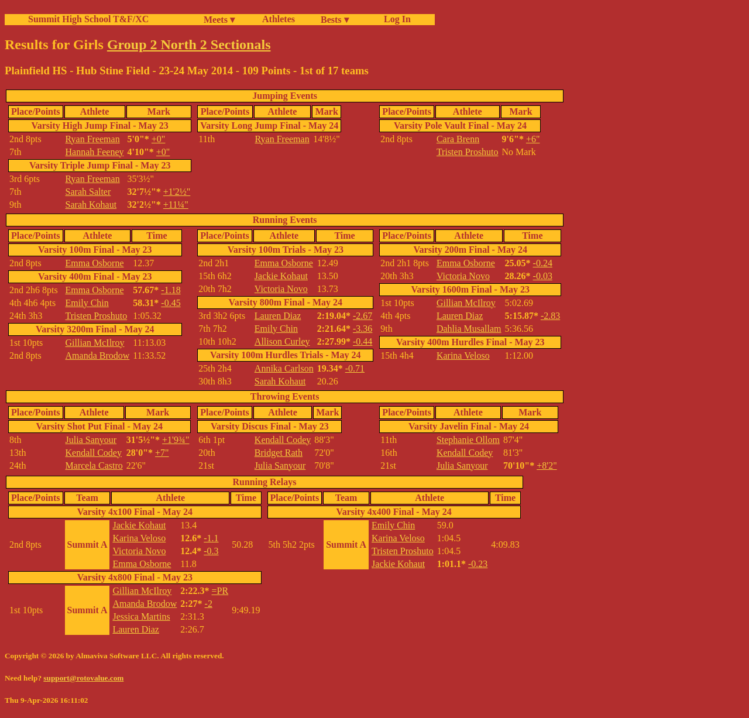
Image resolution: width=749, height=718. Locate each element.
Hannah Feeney (95, 152)
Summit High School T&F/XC (88, 19)
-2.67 (362, 316)
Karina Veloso (463, 355)
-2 (208, 604)
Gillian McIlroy (95, 343)
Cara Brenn (458, 139)
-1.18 (170, 290)
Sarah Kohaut (91, 204)
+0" (159, 139)
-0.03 (542, 276)
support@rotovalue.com (83, 678)
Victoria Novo (281, 289)
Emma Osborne (95, 263)
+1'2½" (176, 192)
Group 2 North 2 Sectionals (189, 44)
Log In (395, 19)
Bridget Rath (279, 453)
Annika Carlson (284, 368)
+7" (162, 453)
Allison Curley (282, 341)
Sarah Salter (88, 192)
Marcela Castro (94, 465)
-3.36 (362, 329)
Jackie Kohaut (281, 276)
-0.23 (477, 564)
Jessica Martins (141, 616)
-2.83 (550, 316)
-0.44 (362, 341)
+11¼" (175, 204)
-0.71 (355, 368)
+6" (533, 139)
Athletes (278, 19)
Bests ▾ (335, 20)
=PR (220, 591)
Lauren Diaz (278, 316)
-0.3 (211, 551)
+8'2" (546, 465)
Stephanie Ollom (468, 440)
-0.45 (170, 303)
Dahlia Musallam (469, 329)
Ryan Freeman (93, 139)
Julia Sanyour (91, 440)
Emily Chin (87, 303)
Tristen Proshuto (468, 152)
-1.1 (211, 538)
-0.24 (542, 263)
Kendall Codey (94, 453)
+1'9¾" (175, 440)
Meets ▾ (219, 20)
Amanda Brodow (98, 355)
